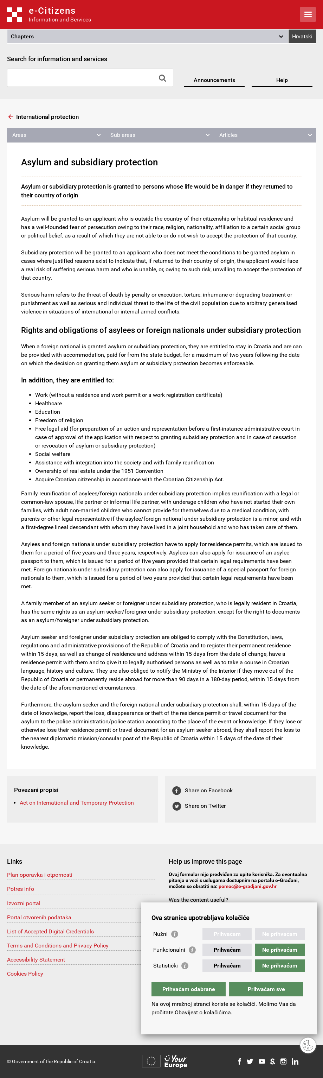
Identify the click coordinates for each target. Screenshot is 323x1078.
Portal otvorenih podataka (39, 917)
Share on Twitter (205, 806)
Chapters (22, 36)
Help (282, 80)
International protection (47, 116)
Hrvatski (302, 36)
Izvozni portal (23, 903)
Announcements (214, 80)
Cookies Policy (25, 973)
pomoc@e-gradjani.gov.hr (248, 886)
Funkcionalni (169, 949)
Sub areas (122, 135)
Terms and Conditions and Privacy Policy (58, 945)
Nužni (160, 934)
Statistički (165, 965)
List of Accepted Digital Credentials (50, 931)
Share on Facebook (209, 790)
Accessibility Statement (36, 959)
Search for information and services (57, 59)
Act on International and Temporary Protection (77, 802)
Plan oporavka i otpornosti (39, 874)
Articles (228, 135)
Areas (19, 135)
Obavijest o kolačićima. (202, 1012)
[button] (148, 37)
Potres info (20, 889)
